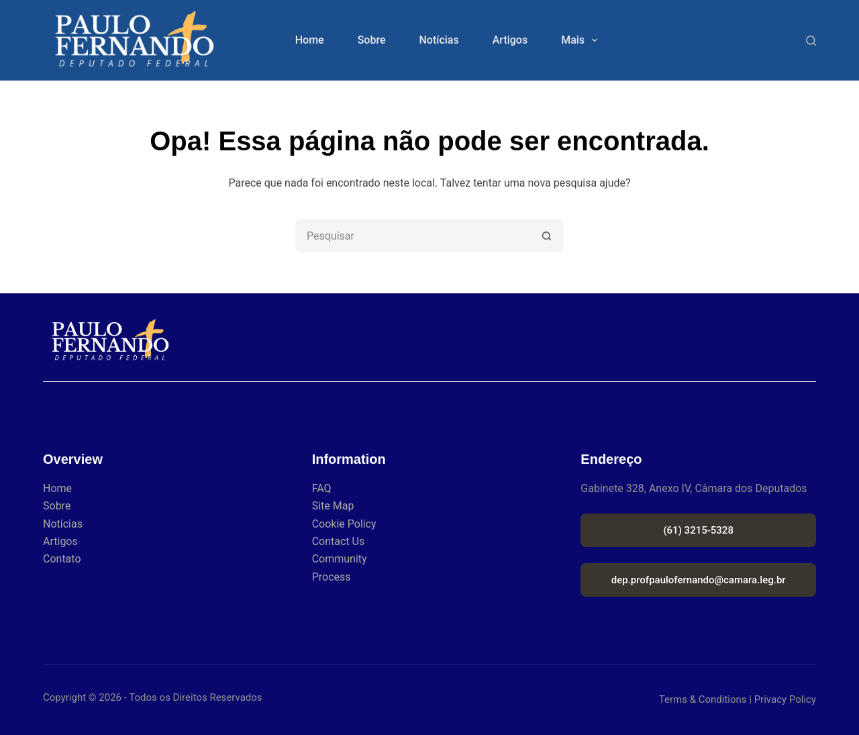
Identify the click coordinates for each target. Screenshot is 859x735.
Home (309, 40)
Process (331, 577)
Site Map (333, 505)
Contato (62, 558)
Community (339, 558)
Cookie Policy (344, 524)
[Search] (811, 41)
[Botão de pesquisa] (547, 235)
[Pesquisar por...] (412, 235)
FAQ (322, 488)
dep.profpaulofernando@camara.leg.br (698, 580)
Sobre (372, 40)
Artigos (510, 40)
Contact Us (338, 541)
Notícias (438, 40)
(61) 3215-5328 (698, 530)
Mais (582, 40)
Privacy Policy (785, 699)
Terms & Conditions (703, 699)
